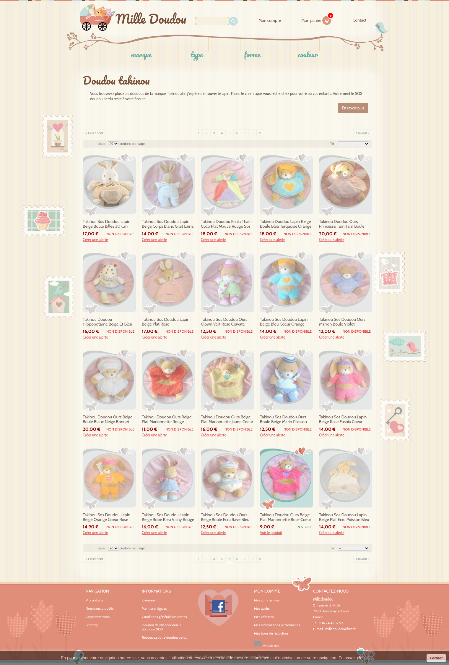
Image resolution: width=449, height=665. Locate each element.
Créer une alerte (95, 240)
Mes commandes (267, 600)
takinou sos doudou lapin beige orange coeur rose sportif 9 (106, 517)
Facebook (218, 607)
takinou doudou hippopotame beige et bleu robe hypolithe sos (107, 322)
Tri (332, 143)
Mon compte (269, 20)
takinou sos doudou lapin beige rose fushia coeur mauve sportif (343, 420)
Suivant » (363, 133)
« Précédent (94, 133)
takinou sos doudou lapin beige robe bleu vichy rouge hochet (168, 517)
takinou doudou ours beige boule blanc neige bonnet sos (107, 420)
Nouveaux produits (100, 608)
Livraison (148, 600)
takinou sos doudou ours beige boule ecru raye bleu (225, 517)
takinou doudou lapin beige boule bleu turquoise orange (285, 224)
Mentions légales (154, 608)
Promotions (94, 600)
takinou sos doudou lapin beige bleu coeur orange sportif (284, 322)
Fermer (436, 658)
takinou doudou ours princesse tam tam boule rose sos (342, 224)
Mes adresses (264, 617)
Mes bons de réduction (271, 633)
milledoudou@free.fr (340, 629)
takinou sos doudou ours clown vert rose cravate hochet (224, 322)
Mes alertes (266, 644)
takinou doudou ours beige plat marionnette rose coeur (285, 517)
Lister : (102, 143)
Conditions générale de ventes (164, 616)
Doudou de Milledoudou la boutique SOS (161, 627)
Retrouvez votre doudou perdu (164, 637)
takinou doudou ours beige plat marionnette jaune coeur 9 (227, 420)
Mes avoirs (262, 608)
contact (359, 20)
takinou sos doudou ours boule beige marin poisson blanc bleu (283, 420)
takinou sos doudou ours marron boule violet (342, 322)
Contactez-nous (98, 616)
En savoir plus (352, 658)
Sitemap (92, 625)
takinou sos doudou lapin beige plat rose (165, 322)
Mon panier (316, 19)
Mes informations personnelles (277, 625)
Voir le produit (271, 533)
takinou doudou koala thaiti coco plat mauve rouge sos (226, 224)
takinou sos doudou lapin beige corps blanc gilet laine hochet (168, 224)
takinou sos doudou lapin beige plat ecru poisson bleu (344, 517)
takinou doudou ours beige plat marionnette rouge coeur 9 (166, 420)
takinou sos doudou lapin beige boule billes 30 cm (106, 224)
